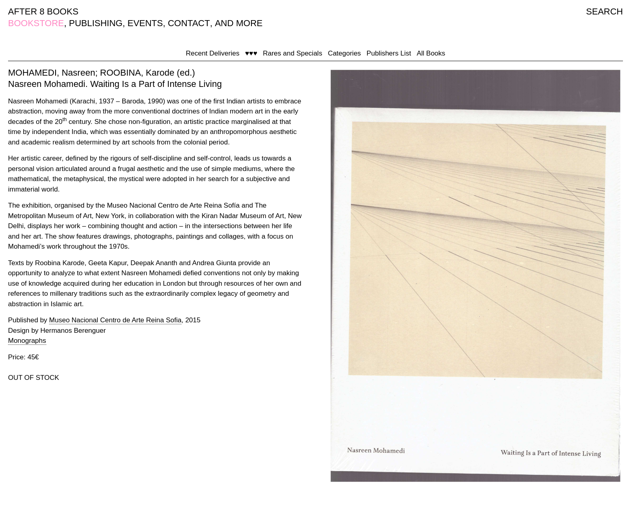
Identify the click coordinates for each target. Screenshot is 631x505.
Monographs (27, 340)
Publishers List (389, 53)
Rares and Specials (292, 53)
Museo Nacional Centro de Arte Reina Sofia (115, 320)
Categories (344, 53)
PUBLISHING (95, 23)
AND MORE (239, 23)
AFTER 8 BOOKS (43, 11)
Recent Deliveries (212, 53)
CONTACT (189, 23)
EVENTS (145, 23)
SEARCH (604, 11)
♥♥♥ (251, 53)
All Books (431, 53)
